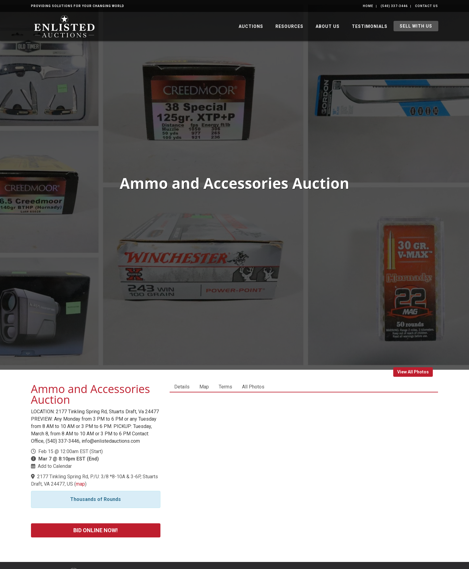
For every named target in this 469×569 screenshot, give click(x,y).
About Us (328, 26)
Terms (225, 387)
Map (204, 387)
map (80, 484)
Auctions (251, 26)
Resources (289, 26)
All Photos (253, 387)
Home (368, 6)
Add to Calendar (55, 466)
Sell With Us (416, 26)
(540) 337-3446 (394, 6)
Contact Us (426, 6)
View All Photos (413, 371)
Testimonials (369, 26)
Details (182, 387)
